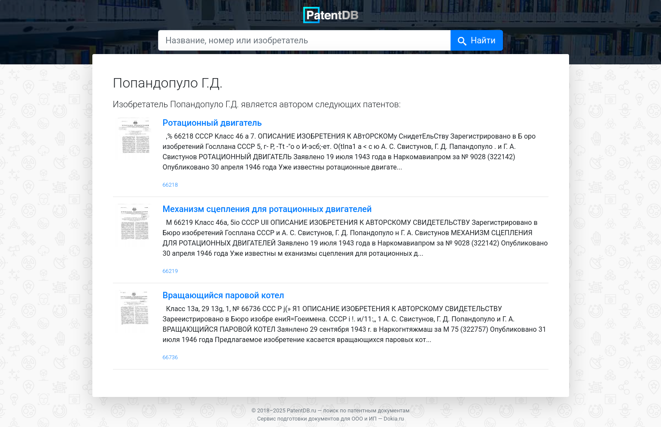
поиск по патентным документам (366, 410)
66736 (170, 357)
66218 (170, 185)
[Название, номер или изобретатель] (304, 40)
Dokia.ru (394, 418)
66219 (170, 271)
